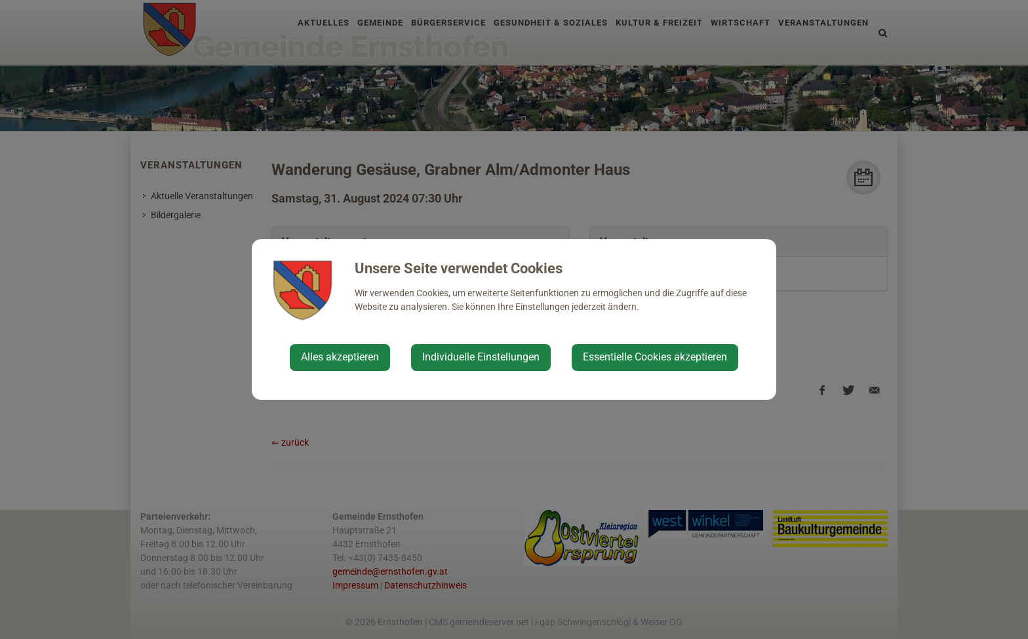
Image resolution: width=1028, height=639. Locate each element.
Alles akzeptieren (340, 357)
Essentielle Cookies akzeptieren (655, 357)
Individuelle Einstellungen (481, 357)
